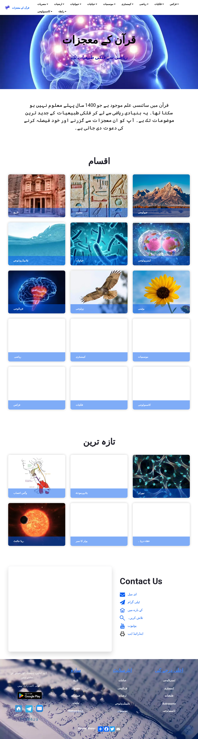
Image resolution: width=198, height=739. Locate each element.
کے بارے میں (135, 610)
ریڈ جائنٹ (18, 541)
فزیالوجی (18, 308)
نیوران (141, 493)
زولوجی (80, 308)
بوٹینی (141, 308)
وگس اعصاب (20, 493)
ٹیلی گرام (134, 602)
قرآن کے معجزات (20, 7)
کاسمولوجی (43, 11)
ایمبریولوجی (144, 260)
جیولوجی (142, 212)
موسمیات (108, 4)
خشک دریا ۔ (144, 541)
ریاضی (142, 4)
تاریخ (15, 212)
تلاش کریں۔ (135, 618)
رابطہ (61, 11)
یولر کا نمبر (81, 541)
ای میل (132, 594)
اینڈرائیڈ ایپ (135, 633)
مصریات (41, 4)
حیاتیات (91, 4)
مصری (79, 212)
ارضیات (58, 4)
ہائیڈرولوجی (20, 260)
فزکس (173, 4)
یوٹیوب (132, 626)
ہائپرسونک (82, 493)
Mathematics (75, 710)
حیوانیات (74, 4)
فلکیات (158, 4)
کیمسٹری (126, 4)
